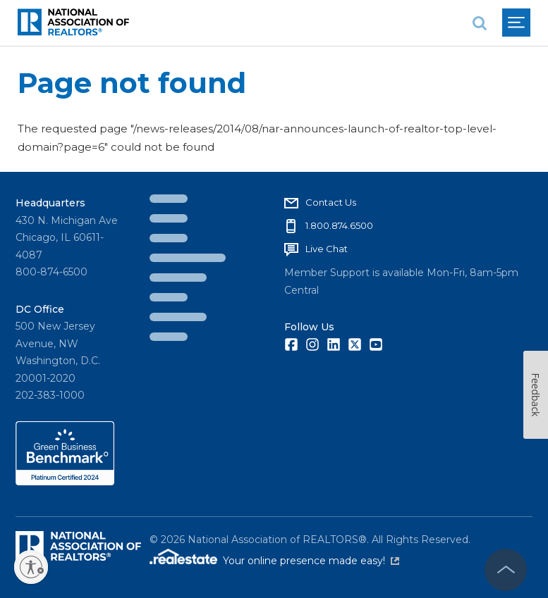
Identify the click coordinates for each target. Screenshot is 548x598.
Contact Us (330, 202)
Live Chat (326, 248)
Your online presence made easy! (311, 560)
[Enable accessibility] (31, 567)
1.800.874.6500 (339, 225)
